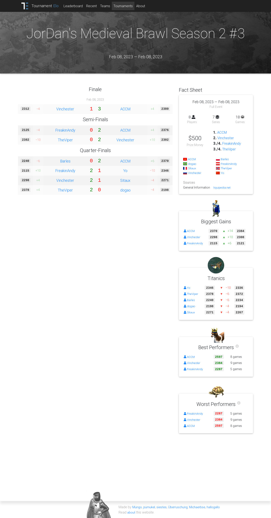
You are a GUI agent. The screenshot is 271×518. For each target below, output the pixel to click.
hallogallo (217, 507)
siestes (163, 507)
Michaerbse (200, 507)
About (144, 6)
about (131, 512)
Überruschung (180, 507)
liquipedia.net (222, 187)
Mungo (137, 507)
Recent (95, 6)
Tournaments (126, 6)
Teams (109, 6)
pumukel (150, 507)
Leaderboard (76, 6)
